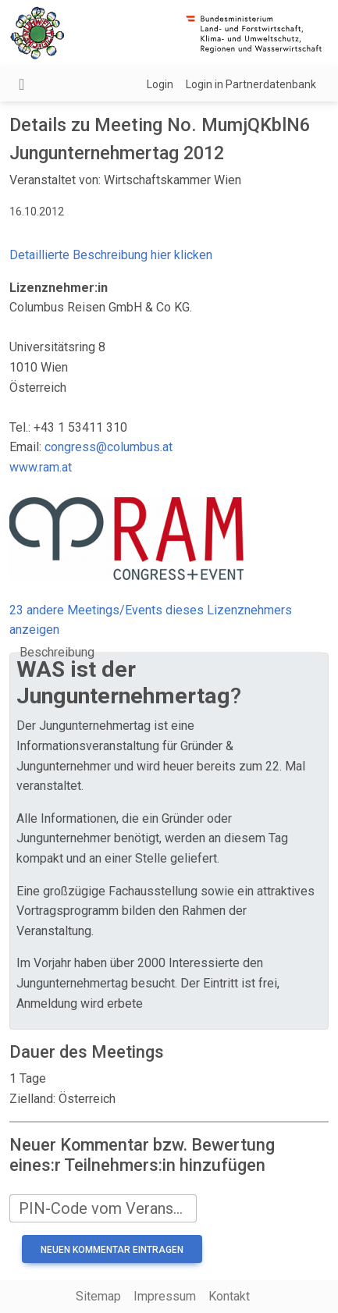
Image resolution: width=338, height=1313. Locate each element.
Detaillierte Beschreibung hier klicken (110, 254)
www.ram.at (40, 467)
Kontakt (229, 1296)
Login (160, 84)
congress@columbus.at (108, 446)
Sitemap (98, 1296)
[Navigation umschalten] (21, 84)
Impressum (164, 1296)
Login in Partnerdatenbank (251, 84)
